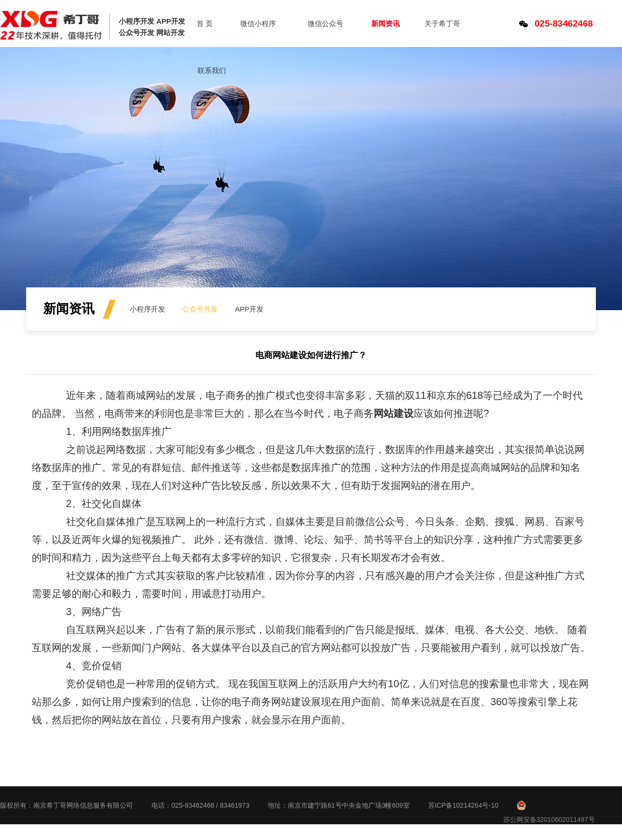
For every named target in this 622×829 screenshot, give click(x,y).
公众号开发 (200, 309)
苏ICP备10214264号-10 (463, 805)
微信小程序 (258, 23)
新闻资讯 (385, 23)
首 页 (205, 23)
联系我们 (212, 70)
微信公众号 (325, 23)
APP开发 (249, 309)
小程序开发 (147, 309)
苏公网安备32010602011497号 (549, 819)
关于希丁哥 (442, 23)
